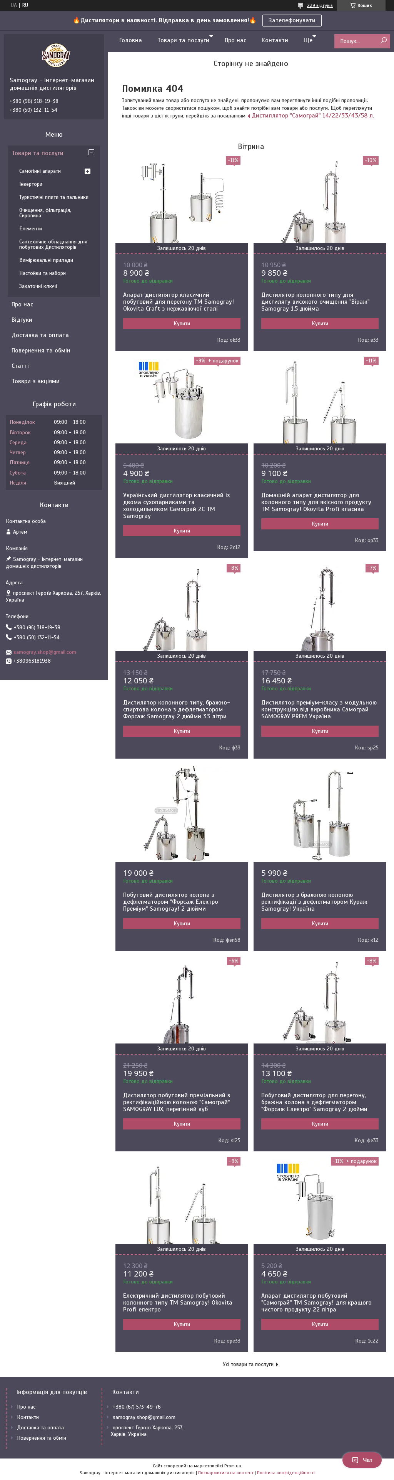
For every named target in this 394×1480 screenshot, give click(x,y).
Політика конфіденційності (286, 1472)
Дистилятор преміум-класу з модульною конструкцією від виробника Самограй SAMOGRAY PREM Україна (319, 709)
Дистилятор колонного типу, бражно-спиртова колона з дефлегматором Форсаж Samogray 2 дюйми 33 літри (176, 709)
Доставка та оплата (40, 335)
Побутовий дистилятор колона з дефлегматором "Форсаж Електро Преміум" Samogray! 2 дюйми (170, 901)
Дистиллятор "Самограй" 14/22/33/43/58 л (312, 115)
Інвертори (30, 184)
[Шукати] (383, 41)
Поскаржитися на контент (226, 1472)
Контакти (275, 40)
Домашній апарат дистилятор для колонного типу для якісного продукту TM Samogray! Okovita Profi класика (316, 502)
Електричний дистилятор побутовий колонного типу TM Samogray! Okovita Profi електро (177, 1302)
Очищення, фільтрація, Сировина (45, 213)
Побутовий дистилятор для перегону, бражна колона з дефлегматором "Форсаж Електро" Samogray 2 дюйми (314, 1102)
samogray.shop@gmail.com (44, 652)
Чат (362, 1460)
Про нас (235, 40)
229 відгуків (320, 5)
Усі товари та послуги (248, 1364)
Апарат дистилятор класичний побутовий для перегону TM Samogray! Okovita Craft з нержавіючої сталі (178, 301)
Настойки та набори (42, 273)
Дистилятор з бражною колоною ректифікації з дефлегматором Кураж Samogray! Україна (314, 901)
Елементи (30, 228)
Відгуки (22, 320)
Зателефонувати (292, 20)
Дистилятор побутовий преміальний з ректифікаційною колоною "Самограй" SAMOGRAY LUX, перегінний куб (176, 1102)
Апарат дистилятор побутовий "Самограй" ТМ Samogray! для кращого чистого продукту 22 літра (316, 1302)
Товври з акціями (36, 381)
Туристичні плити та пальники (53, 197)
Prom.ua (232, 1465)
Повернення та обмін (41, 350)
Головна (130, 40)
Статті (20, 366)
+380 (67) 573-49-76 (137, 1407)
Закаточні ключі (38, 286)
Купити (182, 323)
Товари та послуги (183, 40)
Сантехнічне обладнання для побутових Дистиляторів (53, 244)
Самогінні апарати (40, 171)
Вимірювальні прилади (46, 260)
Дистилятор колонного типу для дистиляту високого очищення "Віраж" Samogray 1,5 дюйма (315, 301)
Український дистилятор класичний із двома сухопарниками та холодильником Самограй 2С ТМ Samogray (176, 505)
